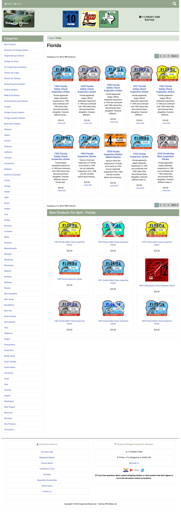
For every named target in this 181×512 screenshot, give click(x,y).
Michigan (8, 254)
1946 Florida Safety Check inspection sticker (61, 89)
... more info (61, 123)
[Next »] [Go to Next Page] (175, 56)
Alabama (7, 129)
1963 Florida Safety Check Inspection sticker (69, 243)
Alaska (7, 135)
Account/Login (47, 452)
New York (8, 311)
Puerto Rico (9, 350)
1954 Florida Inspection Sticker (87, 155)
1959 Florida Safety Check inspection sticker (157, 243)
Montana (7, 277)
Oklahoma (8, 333)
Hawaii (7, 192)
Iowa (6, 214)
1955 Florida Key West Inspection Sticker (165, 156)
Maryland (8, 243)
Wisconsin (8, 413)
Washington (9, 401)
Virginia (7, 396)
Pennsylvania (9, 345)
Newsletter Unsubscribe (47, 480)
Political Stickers (11, 90)
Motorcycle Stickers (12, 124)
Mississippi (9, 265)
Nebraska (8, 282)
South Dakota (9, 367)
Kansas (7, 220)
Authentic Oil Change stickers (16, 50)
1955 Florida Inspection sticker (139, 155)
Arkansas (8, 146)
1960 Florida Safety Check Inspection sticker (157, 322)
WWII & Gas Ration (11, 95)
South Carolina (10, 362)
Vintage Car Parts (11, 61)
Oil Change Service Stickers (15, 67)
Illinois (6, 203)
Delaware (8, 169)
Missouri (7, 271)
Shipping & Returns (47, 457)
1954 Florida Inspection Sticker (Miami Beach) (113, 154)
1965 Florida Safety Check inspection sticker (113, 243)
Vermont (7, 390)
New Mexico (9, 305)
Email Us (134, 463)
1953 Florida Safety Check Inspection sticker (61, 156)
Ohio (6, 328)
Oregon (7, 339)
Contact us (47, 491)
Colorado (8, 158)
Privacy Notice (47, 463)
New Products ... (11, 424)
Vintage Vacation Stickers (14, 118)
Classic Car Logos (11, 73)
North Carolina (10, 316)
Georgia (7, 186)
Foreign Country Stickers (14, 112)
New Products (10, 44)
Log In (17, 4)
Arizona (7, 141)
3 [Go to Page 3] (164, 56)
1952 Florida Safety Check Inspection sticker (165, 89)
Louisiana (8, 231)
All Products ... (10, 430)
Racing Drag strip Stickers (14, 84)
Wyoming (8, 418)
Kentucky (8, 226)
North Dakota (9, 322)
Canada (7, 107)
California (8, 152)
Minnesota (8, 260)
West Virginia (9, 407)
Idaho (6, 197)
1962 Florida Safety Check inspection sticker (69, 322)
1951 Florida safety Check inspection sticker (139, 89)
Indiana (7, 209)
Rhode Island (9, 356)
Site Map (47, 474)
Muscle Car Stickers (12, 78)
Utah (6, 384)
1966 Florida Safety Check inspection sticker (113, 322)
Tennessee (8, 373)
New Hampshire (10, 294)
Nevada (7, 288)
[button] (174, 4)
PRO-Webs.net (111, 504)
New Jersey (9, 299)
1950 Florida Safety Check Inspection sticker (113, 88)
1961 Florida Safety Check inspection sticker (113, 281)
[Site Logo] (19, 19)
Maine (6, 237)
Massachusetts (10, 248)
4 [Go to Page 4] (168, 56)
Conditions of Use (47, 469)
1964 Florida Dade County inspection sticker (157, 285)
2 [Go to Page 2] (160, 56)
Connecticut (9, 163)
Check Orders (47, 486)
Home (8, 4)
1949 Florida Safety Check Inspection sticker (87, 89)
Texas (6, 379)
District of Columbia (12, 175)
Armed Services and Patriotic (16, 101)
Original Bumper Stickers (14, 56)
